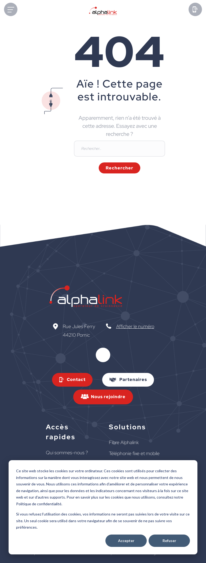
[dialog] (103, 507)
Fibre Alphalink (124, 442)
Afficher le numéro (135, 326)
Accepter (126, 540)
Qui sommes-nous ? (67, 452)
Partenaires (133, 379)
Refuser (169, 540)
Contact (76, 379)
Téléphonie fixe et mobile (134, 453)
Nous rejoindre (108, 396)
